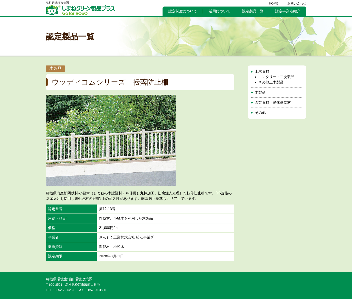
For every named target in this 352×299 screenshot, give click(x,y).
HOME (273, 3)
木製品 (260, 92)
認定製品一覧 (253, 11)
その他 (260, 113)
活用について (219, 11)
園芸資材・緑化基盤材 (273, 102)
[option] (111, 140)
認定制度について (182, 11)
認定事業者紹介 (287, 11)
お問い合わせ (296, 3)
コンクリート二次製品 (276, 77)
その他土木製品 (271, 82)
